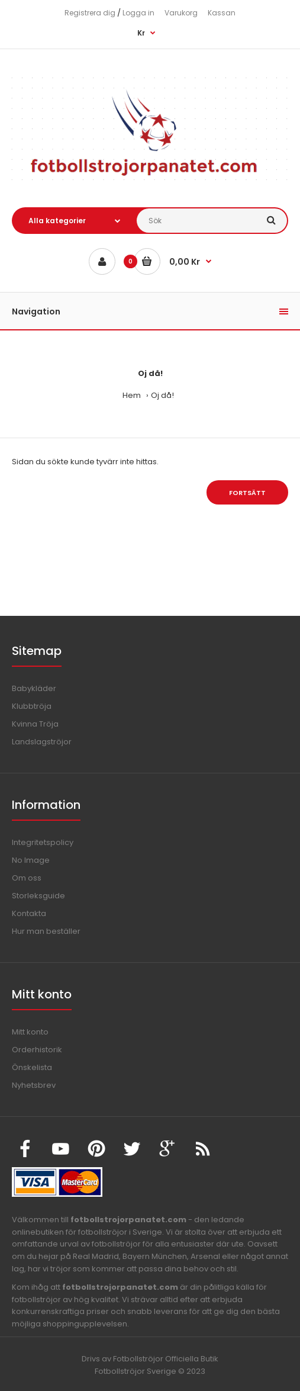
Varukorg (181, 13)
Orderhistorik (37, 1049)
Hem (131, 395)
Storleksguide (38, 895)
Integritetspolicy (42, 842)
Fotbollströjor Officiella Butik (165, 1358)
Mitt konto (30, 1031)
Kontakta (29, 913)
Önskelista (32, 1067)
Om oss (26, 878)
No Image (31, 860)
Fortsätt (247, 492)
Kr (141, 33)
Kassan (222, 13)
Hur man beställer (46, 931)
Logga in (138, 13)
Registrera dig (89, 13)
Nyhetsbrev (34, 1085)
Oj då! (162, 395)
